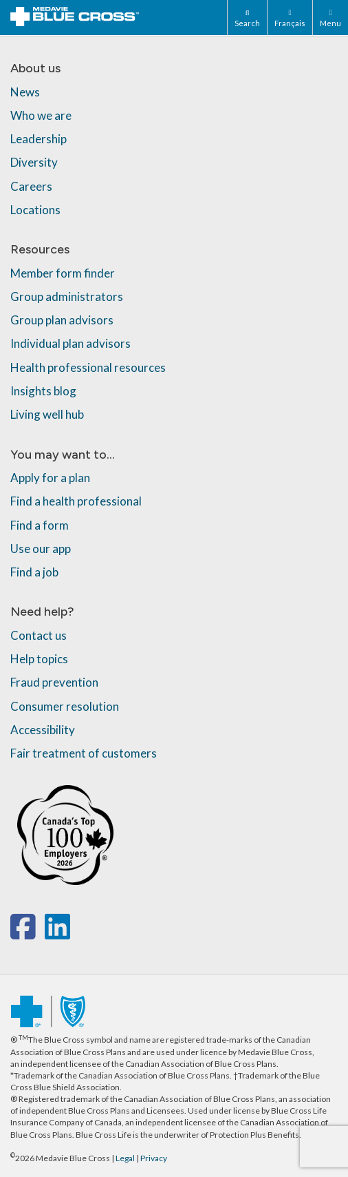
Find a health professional (76, 501)
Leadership (38, 139)
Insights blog (43, 391)
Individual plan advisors (70, 343)
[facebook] (25, 933)
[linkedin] (57, 933)
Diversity (34, 162)
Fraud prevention (54, 682)
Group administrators (66, 296)
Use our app (40, 548)
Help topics (39, 659)
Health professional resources (88, 367)
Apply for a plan (50, 477)
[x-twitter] (43, 933)
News (25, 92)
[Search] (247, 17)
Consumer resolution (64, 706)
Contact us (38, 635)
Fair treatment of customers (83, 753)
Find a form (39, 525)
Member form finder (62, 273)
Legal (125, 1158)
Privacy (153, 1158)
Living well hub (47, 414)
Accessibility (42, 729)
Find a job (34, 572)
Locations (35, 209)
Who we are (41, 115)
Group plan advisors (61, 320)
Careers (31, 186)
